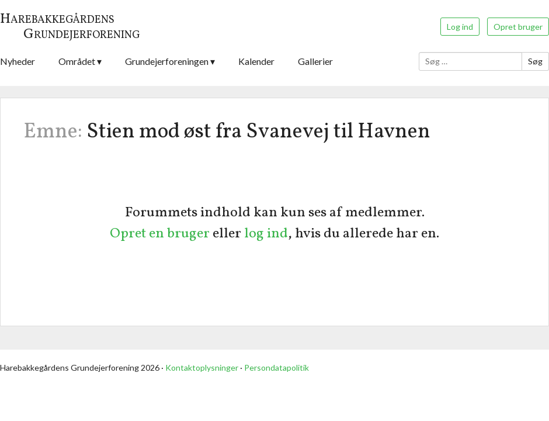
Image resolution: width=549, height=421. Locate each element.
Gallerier (315, 61)
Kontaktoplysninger (201, 367)
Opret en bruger (160, 234)
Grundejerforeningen (167, 61)
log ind (266, 234)
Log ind (460, 27)
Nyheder (17, 61)
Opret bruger (518, 27)
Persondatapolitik (276, 367)
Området (76, 61)
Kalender (256, 61)
